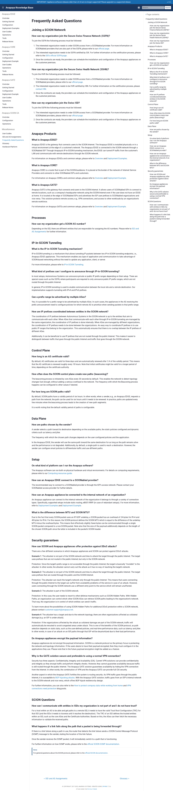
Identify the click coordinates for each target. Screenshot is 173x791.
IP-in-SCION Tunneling (156, 68)
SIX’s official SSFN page (56, 55)
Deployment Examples (10, 28)
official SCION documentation (96, 753)
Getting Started (8, 22)
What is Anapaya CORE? (159, 53)
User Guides (7, 32)
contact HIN (41, 89)
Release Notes (7, 42)
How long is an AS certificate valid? (156, 109)
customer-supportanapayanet (59, 610)
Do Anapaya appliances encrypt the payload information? (159, 186)
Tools (4, 38)
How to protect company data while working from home (98, 685)
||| (3, 8)
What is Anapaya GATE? (159, 56)
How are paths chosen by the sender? (159, 131)
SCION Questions (154, 201)
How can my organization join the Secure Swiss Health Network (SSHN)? (159, 35)
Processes (152, 60)
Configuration (7, 25)
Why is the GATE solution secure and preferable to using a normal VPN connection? (159, 195)
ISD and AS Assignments (11, 137)
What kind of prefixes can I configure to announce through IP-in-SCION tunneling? (160, 80)
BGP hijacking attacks (65, 677)
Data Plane (152, 126)
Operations (6, 35)
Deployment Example (10, 61)
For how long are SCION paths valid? (159, 122)
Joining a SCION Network (157, 22)
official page (103, 48)
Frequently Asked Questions (13, 140)
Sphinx (104, 786)
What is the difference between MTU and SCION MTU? (159, 165)
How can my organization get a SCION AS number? (159, 64)
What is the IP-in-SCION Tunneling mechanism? (159, 73)
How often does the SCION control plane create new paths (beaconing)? (160, 115)
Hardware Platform (9, 147)
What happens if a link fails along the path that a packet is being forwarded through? (160, 218)
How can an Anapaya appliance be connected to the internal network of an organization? (160, 157)
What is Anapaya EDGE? (159, 50)
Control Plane (153, 104)
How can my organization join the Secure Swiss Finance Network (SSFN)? (159, 28)
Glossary (5, 143)
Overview (5, 18)
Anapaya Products (155, 46)
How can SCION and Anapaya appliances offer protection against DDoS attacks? (159, 177)
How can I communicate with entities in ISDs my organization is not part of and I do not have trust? (160, 208)
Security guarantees (155, 171)
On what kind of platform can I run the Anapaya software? (159, 140)
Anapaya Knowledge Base (19, 7)
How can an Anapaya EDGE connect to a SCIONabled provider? (158, 148)
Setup (150, 135)
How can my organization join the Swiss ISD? (159, 42)
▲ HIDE (169, 2)
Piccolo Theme (92, 789)
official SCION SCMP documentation (103, 744)
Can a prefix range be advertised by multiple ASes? (158, 89)
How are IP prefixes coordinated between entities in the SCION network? (158, 98)
